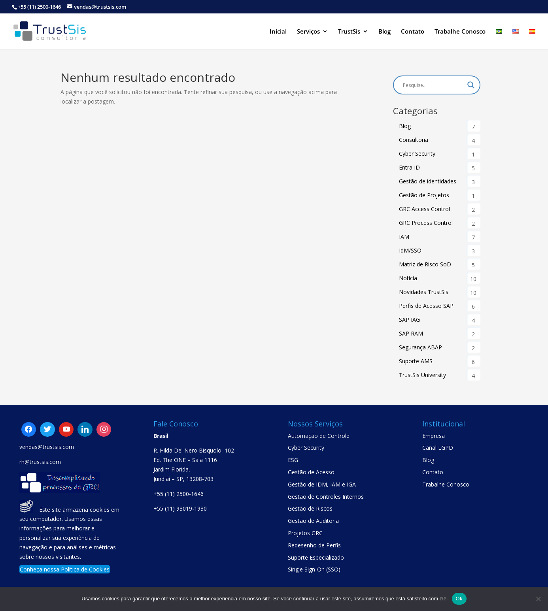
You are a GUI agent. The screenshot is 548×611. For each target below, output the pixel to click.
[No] (538, 599)
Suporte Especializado (316, 557)
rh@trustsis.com (40, 462)
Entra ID (409, 167)
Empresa (433, 435)
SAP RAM (411, 333)
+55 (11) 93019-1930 (180, 508)
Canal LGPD (437, 447)
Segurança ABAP (420, 347)
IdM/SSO (410, 250)
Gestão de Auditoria (313, 520)
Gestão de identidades (427, 181)
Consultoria (413, 139)
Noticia (408, 278)
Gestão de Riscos (310, 508)
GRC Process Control (426, 222)
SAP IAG (409, 319)
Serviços (308, 31)
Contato (412, 31)
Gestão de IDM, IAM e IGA (322, 484)
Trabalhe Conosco (460, 31)
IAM (404, 236)
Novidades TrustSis (423, 292)
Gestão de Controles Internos (326, 496)
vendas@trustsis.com (46, 447)
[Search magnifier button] (470, 85)
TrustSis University (422, 375)
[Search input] (433, 85)
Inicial (278, 31)
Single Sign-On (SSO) (314, 569)
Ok (459, 599)
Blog (384, 31)
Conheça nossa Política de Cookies (65, 569)
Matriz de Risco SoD (425, 264)
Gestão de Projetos (424, 195)
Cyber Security (417, 153)
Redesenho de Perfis (314, 545)
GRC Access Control (424, 209)
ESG (293, 460)
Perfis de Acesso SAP (426, 305)
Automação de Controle (319, 435)
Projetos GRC (305, 533)
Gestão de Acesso (311, 472)
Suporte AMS (416, 361)
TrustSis (349, 31)
